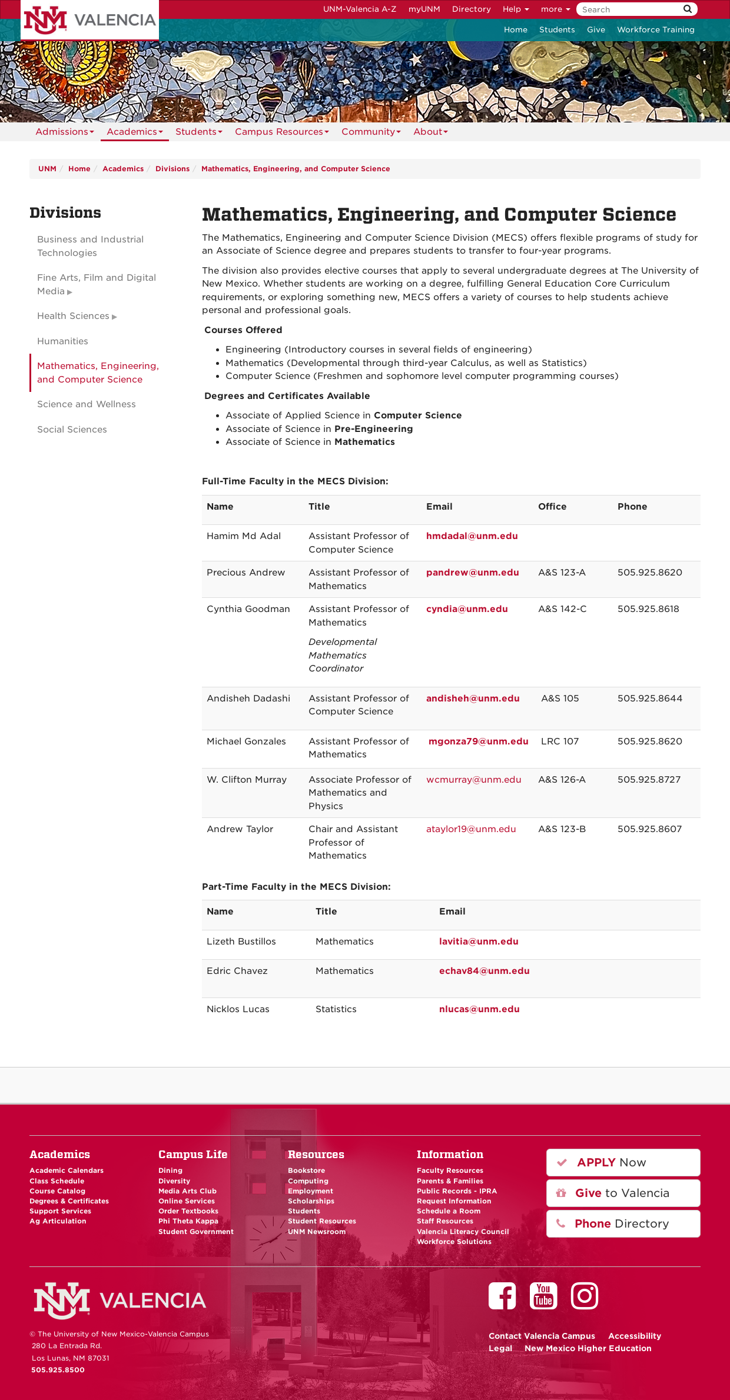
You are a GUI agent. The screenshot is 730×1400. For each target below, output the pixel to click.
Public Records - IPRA (457, 1191)
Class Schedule (56, 1181)
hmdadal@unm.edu (472, 536)
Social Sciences (72, 429)
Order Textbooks (188, 1211)
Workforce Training (656, 29)
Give (596, 29)
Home (515, 29)
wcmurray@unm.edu (474, 779)
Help (516, 9)
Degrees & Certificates (69, 1201)
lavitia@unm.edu (479, 941)
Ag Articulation (58, 1221)
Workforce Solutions (454, 1242)
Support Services (60, 1211)
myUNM (424, 9)
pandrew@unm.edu (472, 572)
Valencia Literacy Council (463, 1232)
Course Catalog (57, 1191)
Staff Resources (445, 1221)
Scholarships (311, 1201)
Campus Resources (282, 134)
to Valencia (613, 1193)
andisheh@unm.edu (473, 698)
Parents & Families (450, 1181)
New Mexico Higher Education (588, 1348)
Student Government (196, 1232)
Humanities (62, 341)
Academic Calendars (66, 1170)
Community (371, 134)
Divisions (172, 168)
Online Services (186, 1201)
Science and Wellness (86, 404)
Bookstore (306, 1170)
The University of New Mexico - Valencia (90, 20)
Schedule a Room (448, 1211)
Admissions (64, 134)
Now (601, 1162)
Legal (500, 1348)
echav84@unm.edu (484, 971)
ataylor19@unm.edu (471, 829)
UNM (47, 168)
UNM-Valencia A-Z (360, 9)
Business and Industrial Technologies (90, 246)
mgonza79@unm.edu (479, 741)
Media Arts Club (187, 1191)
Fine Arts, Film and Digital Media (96, 284)
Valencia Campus (542, 1336)
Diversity (174, 1181)
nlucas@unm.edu (479, 1009)
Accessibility (635, 1336)
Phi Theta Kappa (188, 1221)
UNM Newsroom (317, 1232)
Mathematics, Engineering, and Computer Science (295, 168)
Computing (308, 1181)
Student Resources (322, 1221)
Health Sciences (73, 316)
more (555, 9)
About (430, 134)
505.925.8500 (58, 1370)
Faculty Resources (450, 1170)
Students (557, 29)
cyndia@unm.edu (467, 609)
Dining (170, 1170)
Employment (310, 1191)
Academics (135, 134)
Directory (471, 9)
